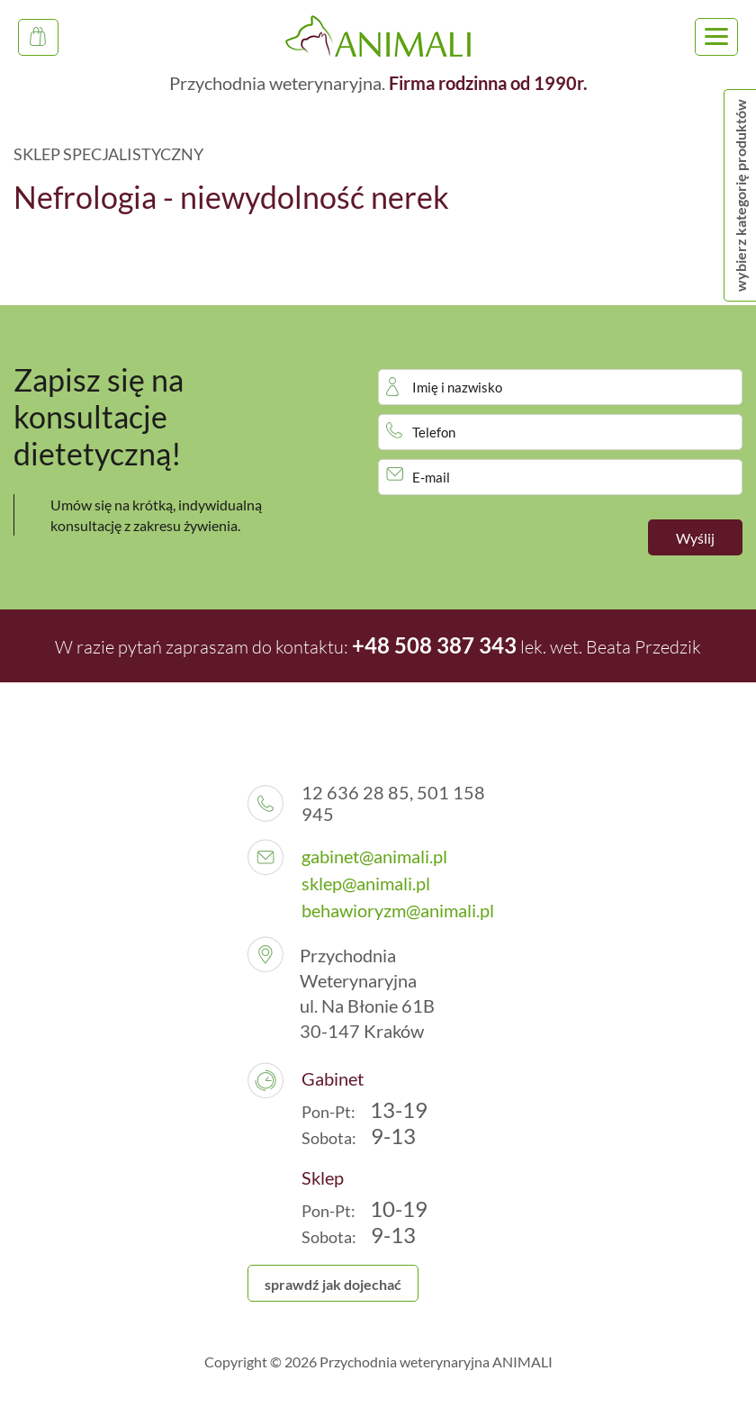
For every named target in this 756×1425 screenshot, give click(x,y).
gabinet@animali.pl (374, 856)
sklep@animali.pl (366, 883)
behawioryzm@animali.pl (398, 910)
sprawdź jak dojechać (333, 1284)
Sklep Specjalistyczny (44, 41)
